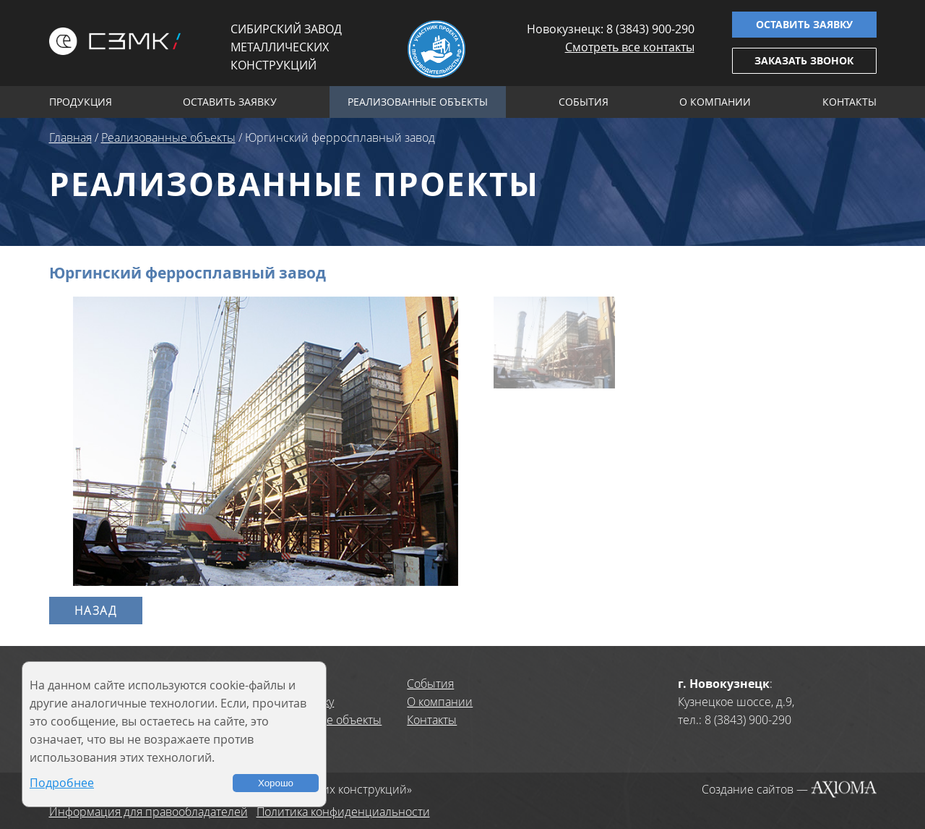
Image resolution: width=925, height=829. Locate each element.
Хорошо (275, 783)
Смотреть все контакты (629, 47)
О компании (715, 102)
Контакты (849, 102)
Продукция (80, 102)
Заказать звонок (803, 60)
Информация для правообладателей (148, 812)
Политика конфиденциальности (343, 812)
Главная (70, 137)
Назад (95, 610)
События (583, 102)
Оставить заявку (804, 24)
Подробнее (62, 783)
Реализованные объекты (418, 102)
